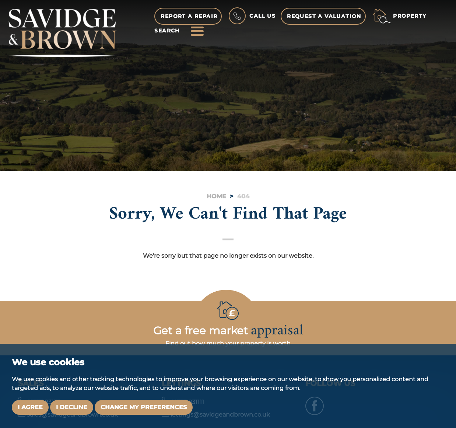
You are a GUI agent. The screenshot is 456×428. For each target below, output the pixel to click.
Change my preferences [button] (144, 407)
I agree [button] (30, 407)
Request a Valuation (324, 16)
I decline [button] (71, 407)
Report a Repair (189, 16)
